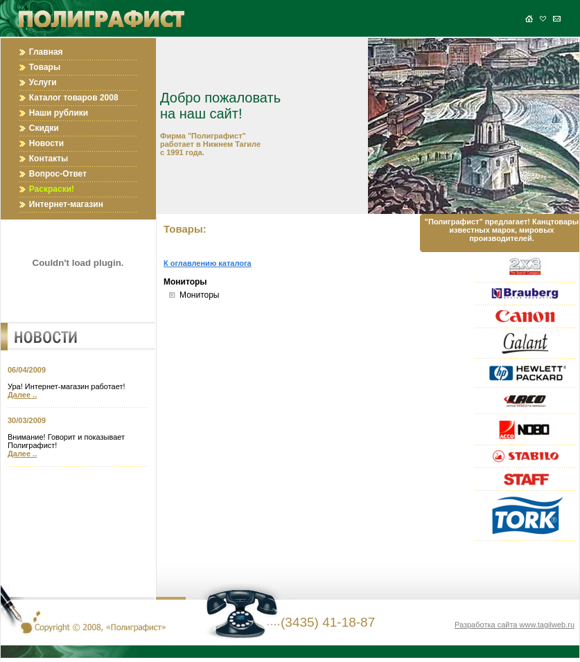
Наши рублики (58, 113)
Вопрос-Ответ (58, 174)
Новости (46, 143)
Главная (46, 52)
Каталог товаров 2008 (73, 97)
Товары (44, 67)
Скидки (44, 128)
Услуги (43, 82)
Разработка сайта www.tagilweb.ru (514, 624)
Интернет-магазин (66, 204)
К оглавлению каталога (208, 263)
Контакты (49, 158)
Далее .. (22, 395)
